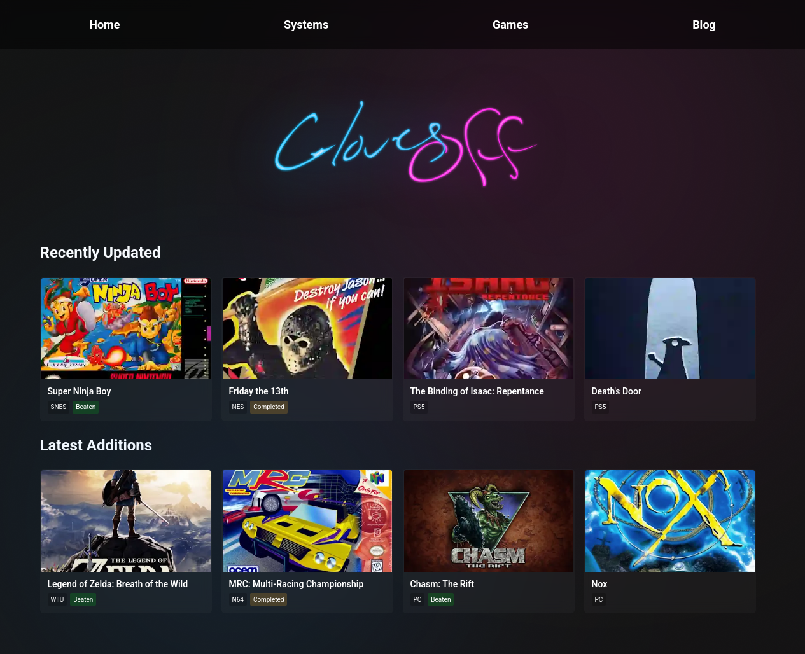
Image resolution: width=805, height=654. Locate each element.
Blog (704, 24)
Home (104, 24)
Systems (306, 24)
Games (510, 24)
